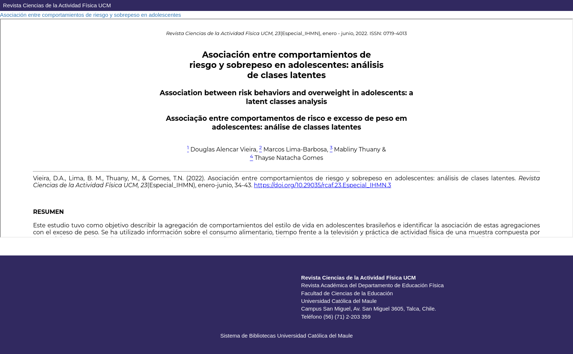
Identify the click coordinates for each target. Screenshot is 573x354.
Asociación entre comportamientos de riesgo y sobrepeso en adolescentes (90, 15)
